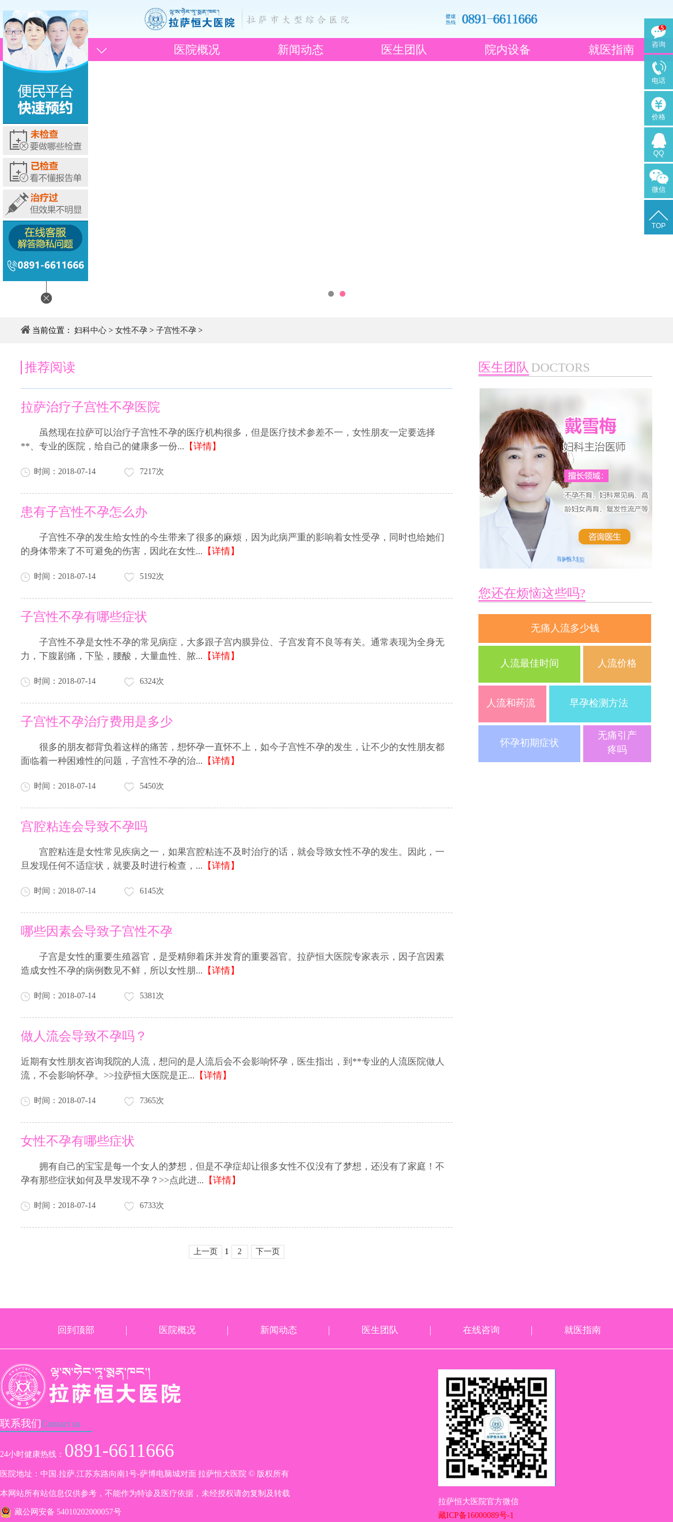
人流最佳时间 (529, 663)
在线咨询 (481, 1330)
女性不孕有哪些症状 (78, 1141)
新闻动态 (300, 49)
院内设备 (508, 49)
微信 (659, 189)
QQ (658, 153)
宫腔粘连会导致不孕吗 (84, 826)
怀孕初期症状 (529, 742)
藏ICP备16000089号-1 (476, 1515)
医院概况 (197, 49)
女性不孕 (131, 330)
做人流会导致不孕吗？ (84, 1036)
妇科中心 (90, 330)
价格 (659, 117)
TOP (659, 226)
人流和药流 (512, 703)
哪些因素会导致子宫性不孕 (97, 931)
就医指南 (611, 49)
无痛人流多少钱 (565, 628)
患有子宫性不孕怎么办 (84, 512)
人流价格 (617, 663)
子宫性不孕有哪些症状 (84, 616)
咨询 (659, 44)
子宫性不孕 (176, 330)
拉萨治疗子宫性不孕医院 (90, 407)
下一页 (268, 1251)
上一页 (205, 1251)
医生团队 (404, 49)
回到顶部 (76, 1330)
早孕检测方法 (599, 703)
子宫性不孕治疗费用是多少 (97, 721)
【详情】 (202, 446)
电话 (659, 81)
